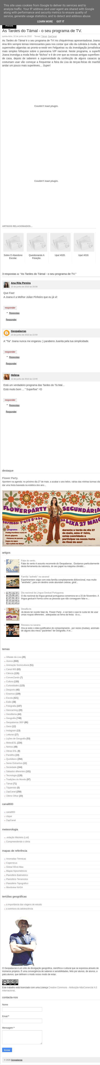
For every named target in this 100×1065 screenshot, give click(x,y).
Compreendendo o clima (18, 841)
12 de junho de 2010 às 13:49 (24, 379)
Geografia (11, 718)
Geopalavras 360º (15, 722)
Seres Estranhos (14, 763)
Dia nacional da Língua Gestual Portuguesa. (42, 592)
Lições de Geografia (16, 738)
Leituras (10, 734)
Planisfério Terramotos (17, 879)
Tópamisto (11, 787)
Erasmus (10, 693)
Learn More (45, 21)
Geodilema (11, 714)
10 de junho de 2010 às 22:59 (24, 335)
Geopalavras (18, 331)
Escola (9, 698)
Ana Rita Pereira (21, 283)
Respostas (14, 313)
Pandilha (10, 755)
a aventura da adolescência (19, 908)
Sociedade (11, 767)
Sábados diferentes (15, 771)
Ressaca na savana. (31, 625)
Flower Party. (10, 478)
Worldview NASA (14, 887)
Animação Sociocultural (17, 665)
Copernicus (11, 863)
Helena (15, 375)
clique (9, 816)
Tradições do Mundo (16, 779)
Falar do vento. (28, 560)
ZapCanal (52, 36)
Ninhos (9, 747)
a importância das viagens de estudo (24, 904)
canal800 (10, 812)
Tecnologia (11, 775)
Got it (60, 21)
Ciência (9, 673)
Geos (8, 726)
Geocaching (12, 710)
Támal (44, 36)
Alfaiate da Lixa (13, 657)
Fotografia (11, 706)
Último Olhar (12, 796)
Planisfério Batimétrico (17, 875)
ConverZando (12, 677)
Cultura (9, 681)
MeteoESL (11, 743)
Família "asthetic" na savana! (35, 576)
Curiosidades (12, 685)
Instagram (11, 730)
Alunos (9, 661)
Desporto (10, 689)
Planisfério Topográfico (17, 883)
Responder (10, 307)
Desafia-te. (26, 609)
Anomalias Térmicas (16, 859)
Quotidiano (11, 759)
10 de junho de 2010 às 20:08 (24, 287)
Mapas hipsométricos (16, 871)
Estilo (8, 702)
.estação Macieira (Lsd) (17, 837)
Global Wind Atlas (14, 867)
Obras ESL (11, 751)
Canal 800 (11, 669)
